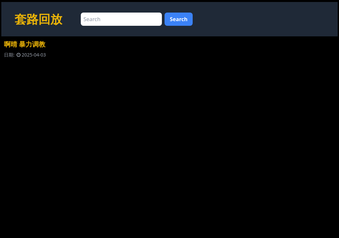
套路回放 (38, 19)
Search (178, 19)
